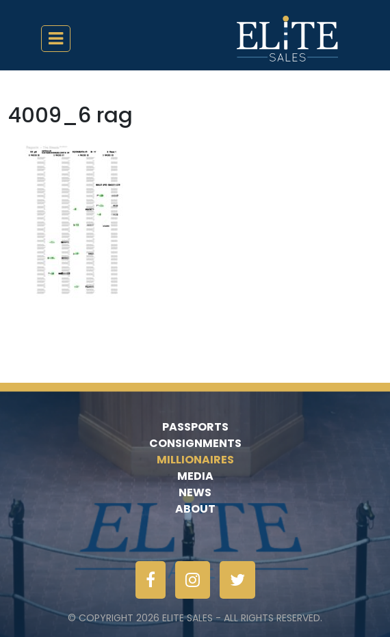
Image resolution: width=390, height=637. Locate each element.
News (195, 492)
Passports (195, 427)
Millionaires (195, 459)
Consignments (195, 443)
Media (195, 476)
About (195, 509)
